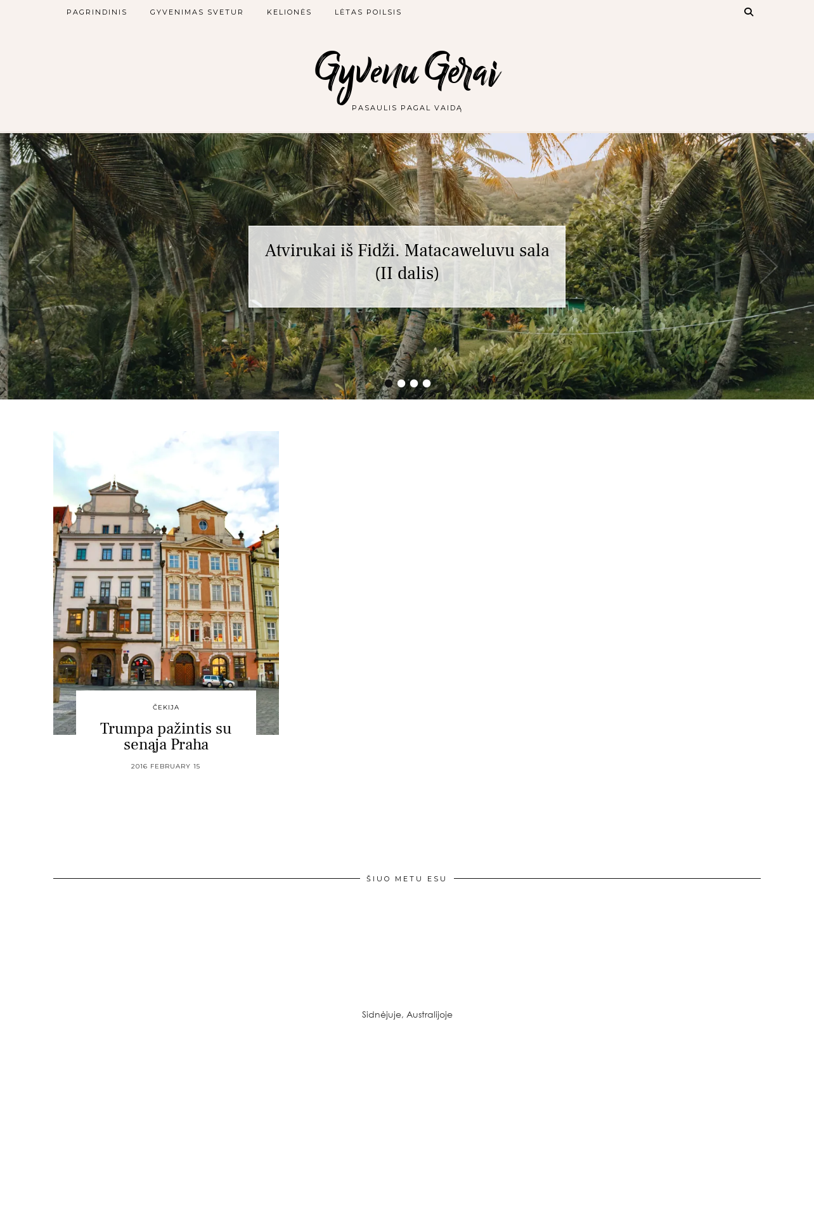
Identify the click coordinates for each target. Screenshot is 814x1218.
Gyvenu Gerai (407, 71)
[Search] (749, 12)
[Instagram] (68, 1121)
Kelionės (289, 12)
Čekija (166, 707)
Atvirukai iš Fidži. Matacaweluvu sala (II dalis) (407, 262)
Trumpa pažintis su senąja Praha (166, 736)
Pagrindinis (97, 12)
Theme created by (703, 1204)
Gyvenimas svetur (197, 12)
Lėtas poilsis (368, 12)
